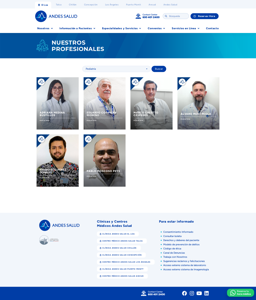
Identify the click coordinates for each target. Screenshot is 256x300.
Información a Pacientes (77, 28)
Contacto (212, 28)
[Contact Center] (138, 16)
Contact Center (150, 14)
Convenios (156, 28)
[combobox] (116, 69)
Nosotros (45, 28)
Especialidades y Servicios (121, 28)
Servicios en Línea (185, 28)
